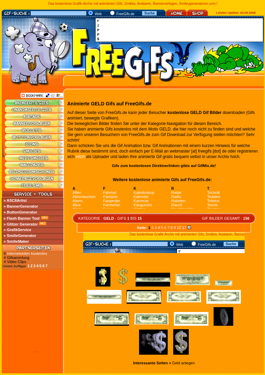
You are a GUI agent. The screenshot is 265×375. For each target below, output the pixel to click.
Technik (213, 192)
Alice (76, 205)
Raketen (178, 201)
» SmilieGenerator (20, 235)
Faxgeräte (111, 201)
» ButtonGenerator (20, 212)
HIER (80, 157)
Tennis (212, 205)
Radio (176, 197)
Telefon (213, 201)
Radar (176, 192)
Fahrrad (110, 192)
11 (184, 228)
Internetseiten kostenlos (27, 253)
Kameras (141, 201)
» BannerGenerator (21, 206)
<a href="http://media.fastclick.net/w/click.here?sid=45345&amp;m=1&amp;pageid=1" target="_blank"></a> (181, 30)
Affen (76, 192)
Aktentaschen (84, 197)
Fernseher (111, 205)
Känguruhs (143, 205)
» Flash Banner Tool (22, 218)
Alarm (77, 201)
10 (179, 228)
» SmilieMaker (16, 241)
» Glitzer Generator (21, 224)
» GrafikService (17, 230)
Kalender (141, 197)
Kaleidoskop (144, 192)
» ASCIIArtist (15, 200)
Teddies (213, 197)
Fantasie (110, 197)
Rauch (176, 205)
